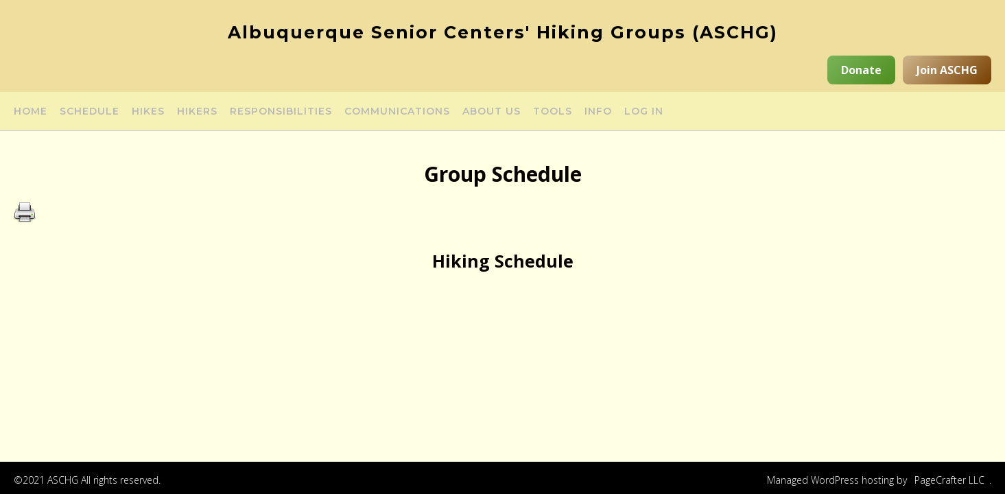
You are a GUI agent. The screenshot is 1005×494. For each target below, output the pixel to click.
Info (598, 112)
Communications (397, 112)
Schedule (89, 112)
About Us (491, 112)
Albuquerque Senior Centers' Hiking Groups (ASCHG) (503, 32)
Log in (643, 112)
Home (30, 112)
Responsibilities (281, 112)
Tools (552, 112)
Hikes (148, 112)
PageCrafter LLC (949, 479)
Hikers (197, 112)
